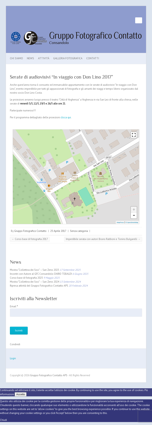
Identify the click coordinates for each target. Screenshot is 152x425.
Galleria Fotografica (67, 58)
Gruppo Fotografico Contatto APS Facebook (132, 20)
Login (13, 358)
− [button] (134, 215)
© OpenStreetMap (131, 222)
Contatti (92, 58)
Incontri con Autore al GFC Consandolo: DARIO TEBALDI (41, 273)
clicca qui (66, 117)
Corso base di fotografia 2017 (30, 239)
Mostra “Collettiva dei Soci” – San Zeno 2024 (34, 281)
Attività (43, 58)
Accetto (20, 394)
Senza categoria (79, 231)
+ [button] (134, 209)
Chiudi (3, 420)
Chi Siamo (16, 58)
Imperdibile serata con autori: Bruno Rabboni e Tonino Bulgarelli (103, 239)
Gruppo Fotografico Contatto (30, 231)
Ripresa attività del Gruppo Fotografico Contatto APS (39, 285)
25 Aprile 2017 (58, 231)
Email (14, 306)
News (30, 58)
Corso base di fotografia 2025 (26, 277)
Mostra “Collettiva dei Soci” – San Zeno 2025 (34, 270)
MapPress (120, 222)
